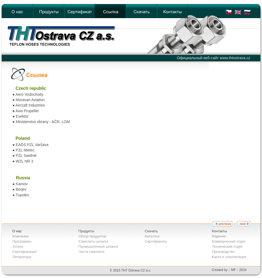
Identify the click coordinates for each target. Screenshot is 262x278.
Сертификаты (156, 241)
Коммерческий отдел (229, 241)
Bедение (219, 236)
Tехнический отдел (227, 246)
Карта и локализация (229, 257)
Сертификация (24, 252)
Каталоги (152, 236)
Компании (20, 236)
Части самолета (91, 252)
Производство (223, 252)
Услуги (17, 246)
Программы (21, 241)
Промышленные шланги (98, 246)
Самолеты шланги (93, 241)
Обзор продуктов (92, 236)
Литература (21, 257)
